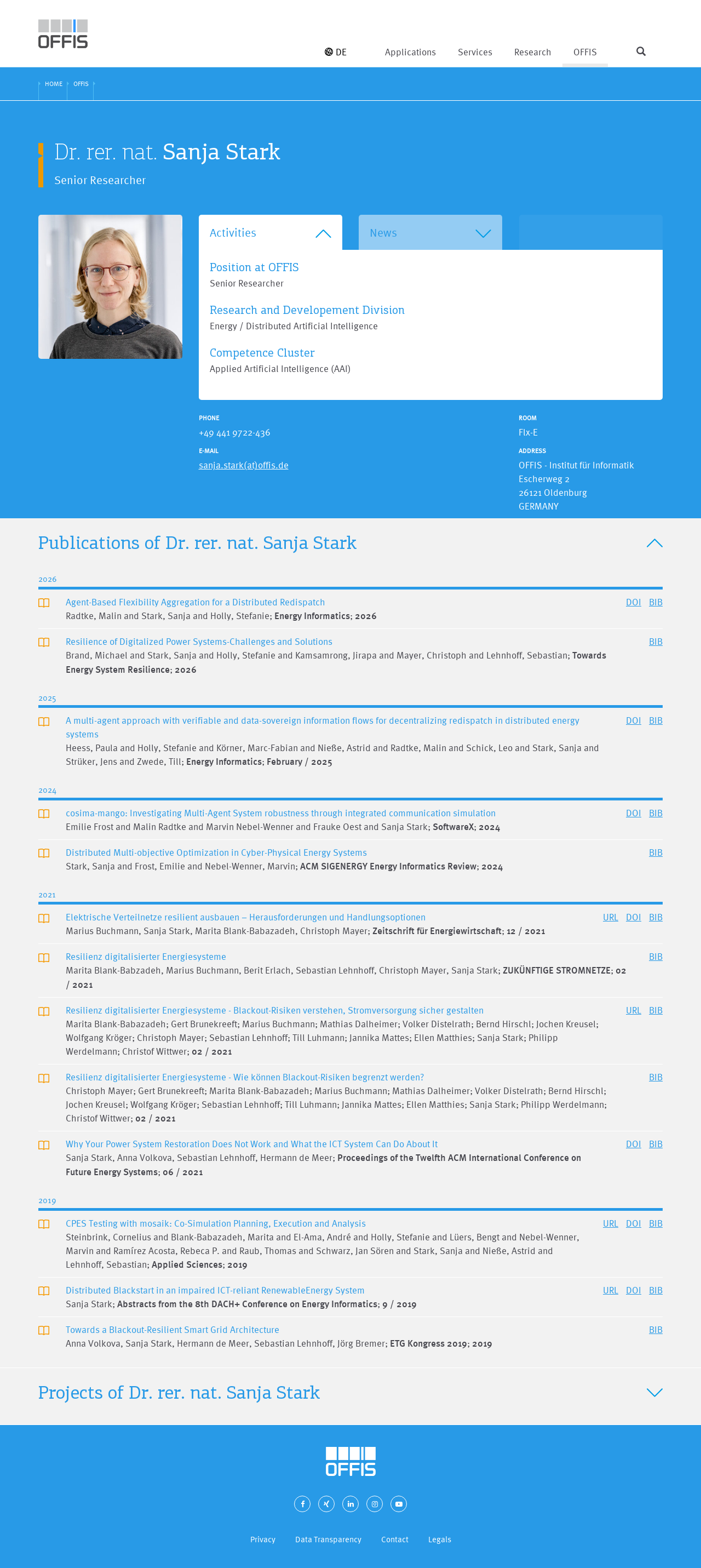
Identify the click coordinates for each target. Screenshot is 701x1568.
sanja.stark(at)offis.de (244, 465)
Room (528, 418)
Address (532, 451)
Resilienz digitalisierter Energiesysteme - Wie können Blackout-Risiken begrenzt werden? (245, 1077)
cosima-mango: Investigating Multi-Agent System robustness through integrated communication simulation (281, 813)
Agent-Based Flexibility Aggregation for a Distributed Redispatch (195, 602)
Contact (395, 1539)
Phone (209, 418)
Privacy (262, 1539)
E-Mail (209, 451)
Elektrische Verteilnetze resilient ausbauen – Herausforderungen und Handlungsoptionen (246, 917)
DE (336, 52)
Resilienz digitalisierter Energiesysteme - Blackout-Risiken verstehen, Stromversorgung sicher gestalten (275, 1010)
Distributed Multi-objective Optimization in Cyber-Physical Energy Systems (216, 852)
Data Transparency (328, 1539)
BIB (656, 602)
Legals (439, 1539)
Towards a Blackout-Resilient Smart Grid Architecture (172, 1329)
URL (610, 917)
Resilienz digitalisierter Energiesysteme (146, 956)
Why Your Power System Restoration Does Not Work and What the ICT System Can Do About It (252, 1143)
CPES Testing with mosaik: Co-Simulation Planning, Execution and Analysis (216, 1223)
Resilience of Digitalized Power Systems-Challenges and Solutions (199, 641)
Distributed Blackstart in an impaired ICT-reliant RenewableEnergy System (215, 1290)
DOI (633, 602)
